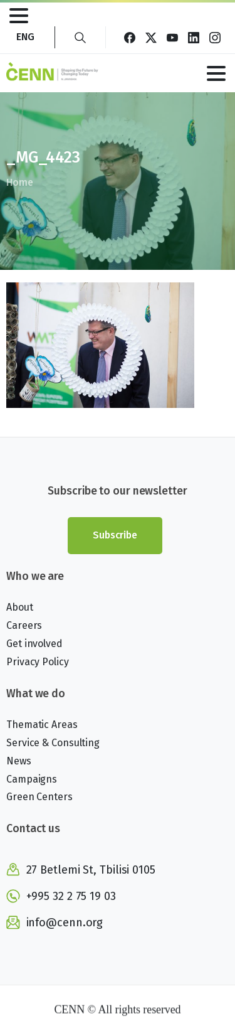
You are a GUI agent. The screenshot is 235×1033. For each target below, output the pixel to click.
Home (19, 182)
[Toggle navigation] (18, 15)
